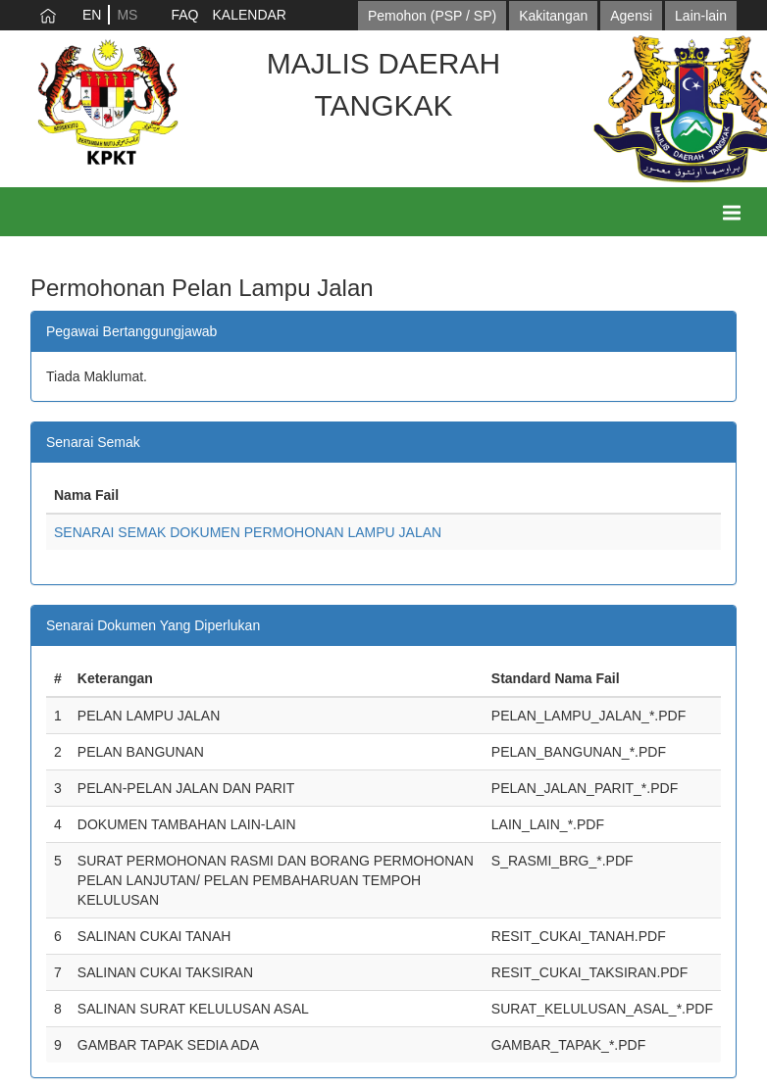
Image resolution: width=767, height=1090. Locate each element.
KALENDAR (248, 15)
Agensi (631, 16)
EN (91, 15)
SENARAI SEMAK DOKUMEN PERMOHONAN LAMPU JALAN (247, 532)
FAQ (184, 15)
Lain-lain (701, 16)
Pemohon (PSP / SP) (432, 16)
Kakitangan (553, 16)
